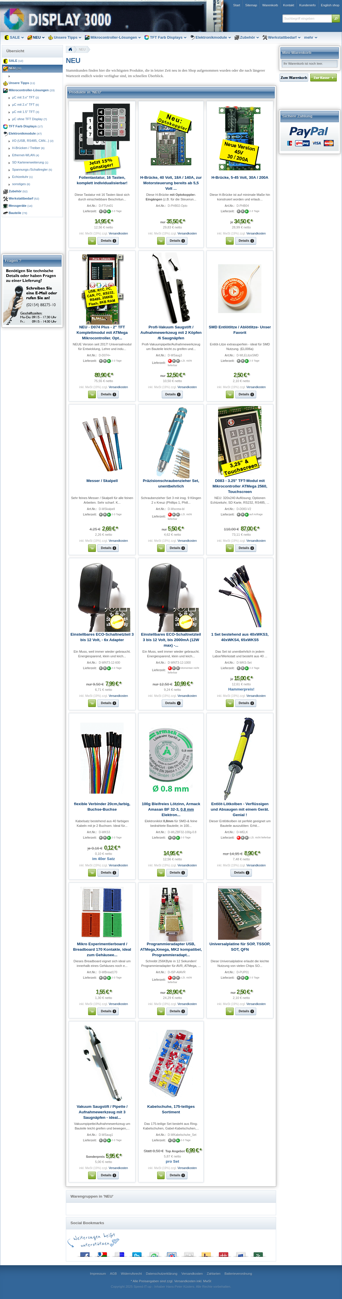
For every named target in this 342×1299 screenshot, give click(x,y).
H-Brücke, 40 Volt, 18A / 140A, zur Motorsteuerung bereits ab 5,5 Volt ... (171, 183)
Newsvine (258, 1253)
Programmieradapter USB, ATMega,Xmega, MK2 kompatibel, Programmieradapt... (171, 949)
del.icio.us (119, 1253)
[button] (336, 18)
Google (102, 1253)
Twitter (137, 1253)
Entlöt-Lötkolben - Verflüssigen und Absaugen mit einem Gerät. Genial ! (240, 809)
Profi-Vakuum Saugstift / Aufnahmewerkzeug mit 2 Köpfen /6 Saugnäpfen (171, 332)
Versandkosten (118, 233)
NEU (82, 49)
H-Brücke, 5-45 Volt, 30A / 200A (239, 177)
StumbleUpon (154, 1253)
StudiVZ (171, 1253)
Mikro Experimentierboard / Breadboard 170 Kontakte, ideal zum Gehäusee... (102, 949)
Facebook (85, 1253)
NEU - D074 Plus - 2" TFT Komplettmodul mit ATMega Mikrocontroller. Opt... (102, 332)
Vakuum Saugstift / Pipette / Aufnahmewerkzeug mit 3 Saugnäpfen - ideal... (102, 1112)
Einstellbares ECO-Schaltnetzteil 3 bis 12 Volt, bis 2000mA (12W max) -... (171, 639)
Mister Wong (223, 1253)
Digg (189, 1253)
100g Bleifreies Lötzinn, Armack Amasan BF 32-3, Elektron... (171, 809)
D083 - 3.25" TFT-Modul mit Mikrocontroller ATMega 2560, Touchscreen (240, 486)
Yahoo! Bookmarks (206, 1253)
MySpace (241, 1253)
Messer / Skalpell (102, 481)
